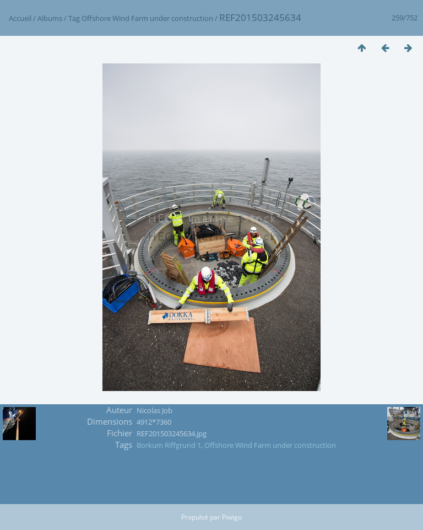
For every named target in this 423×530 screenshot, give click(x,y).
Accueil (20, 18)
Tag (74, 18)
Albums (49, 18)
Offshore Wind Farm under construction (147, 18)
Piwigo (232, 517)
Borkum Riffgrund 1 (169, 445)
